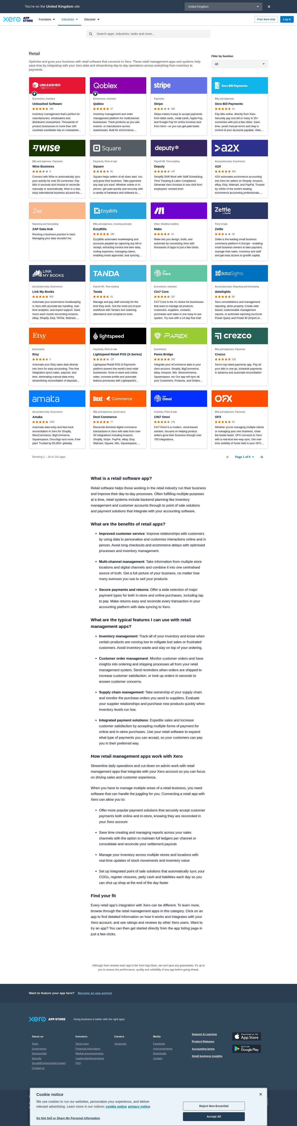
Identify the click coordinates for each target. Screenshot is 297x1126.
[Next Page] (261, 457)
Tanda (97, 291)
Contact (157, 1058)
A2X (218, 166)
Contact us (38, 1068)
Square (98, 166)
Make (158, 229)
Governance (39, 1048)
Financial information (87, 1048)
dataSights (223, 291)
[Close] (269, 6)
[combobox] (153, 34)
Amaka (37, 417)
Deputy (159, 166)
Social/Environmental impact (49, 1063)
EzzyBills (100, 229)
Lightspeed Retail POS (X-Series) (117, 354)
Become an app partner (95, 993)
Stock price (82, 1043)
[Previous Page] (227, 457)
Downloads (159, 1053)
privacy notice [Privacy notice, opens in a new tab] (139, 1106)
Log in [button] (287, 19)
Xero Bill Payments (229, 103)
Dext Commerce (105, 417)
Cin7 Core (161, 291)
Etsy (35, 354)
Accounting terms (203, 1048)
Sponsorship (39, 1053)
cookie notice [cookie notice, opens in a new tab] (116, 1106)
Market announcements (89, 1053)
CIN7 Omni (162, 417)
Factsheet (159, 1043)
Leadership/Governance (89, 1058)
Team (35, 1043)
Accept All (214, 1116)
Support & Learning (204, 1034)
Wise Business (43, 166)
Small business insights (207, 1056)
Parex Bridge (163, 354)
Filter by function (222, 56)
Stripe (158, 103)
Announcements (162, 1048)
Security (36, 1058)
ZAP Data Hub (42, 229)
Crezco (220, 354)
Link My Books (43, 291)
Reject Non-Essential (214, 1106)
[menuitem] (46, 19)
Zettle (219, 229)
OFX (218, 417)
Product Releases (203, 1041)
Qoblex (98, 103)
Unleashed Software (47, 103)
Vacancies (120, 1043)
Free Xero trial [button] (266, 19)
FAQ (78, 1063)
